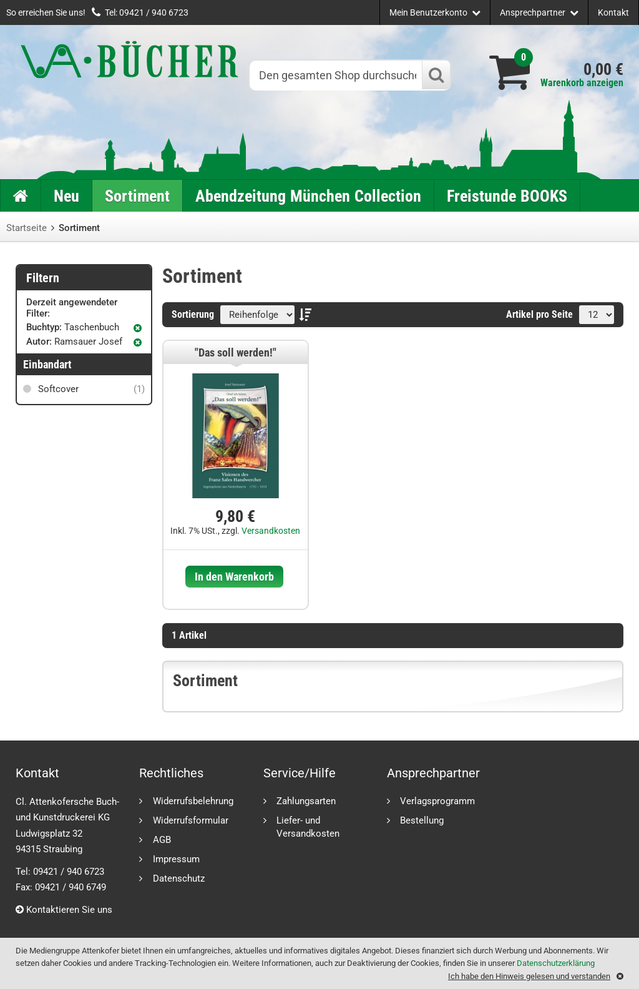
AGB (162, 839)
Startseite (26, 227)
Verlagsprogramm (437, 800)
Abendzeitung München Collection (308, 196)
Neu (66, 196)
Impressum (176, 859)
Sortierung (193, 314)
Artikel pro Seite (539, 314)
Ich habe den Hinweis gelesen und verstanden (529, 976)
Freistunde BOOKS (507, 196)
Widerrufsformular (190, 820)
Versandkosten (270, 531)
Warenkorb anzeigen (581, 83)
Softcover (90, 389)
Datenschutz (179, 878)
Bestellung (422, 820)
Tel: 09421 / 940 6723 (146, 12)
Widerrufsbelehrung (193, 800)
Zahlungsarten (306, 800)
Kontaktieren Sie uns (64, 909)
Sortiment (137, 196)
